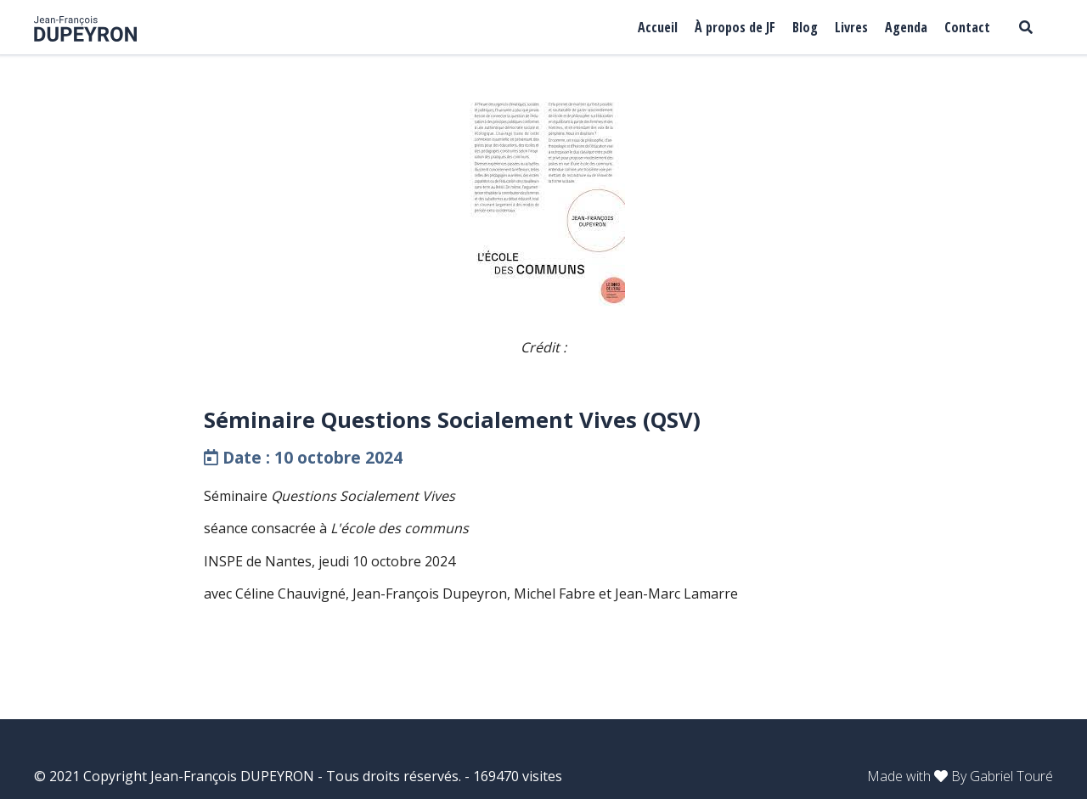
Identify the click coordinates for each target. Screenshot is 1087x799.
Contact (967, 27)
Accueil (658, 27)
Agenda (906, 27)
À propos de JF (735, 27)
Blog (805, 27)
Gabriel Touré (1011, 776)
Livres (851, 27)
